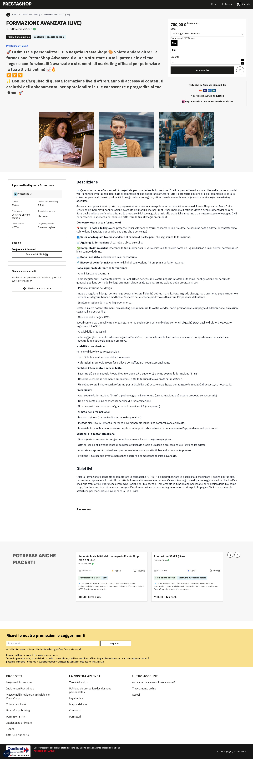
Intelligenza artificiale (19, 722)
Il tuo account (145, 676)
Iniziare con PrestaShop (20, 688)
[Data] (207, 33)
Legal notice (76, 698)
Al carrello (202, 70)
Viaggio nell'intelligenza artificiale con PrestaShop (28, 696)
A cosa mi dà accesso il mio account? (153, 682)
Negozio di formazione (19, 682)
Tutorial (10, 728)
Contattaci (75, 710)
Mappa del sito (78, 704)
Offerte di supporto (17, 735)
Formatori (75, 716)
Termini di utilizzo (79, 682)
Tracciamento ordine (144, 688)
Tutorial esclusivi (16, 704)
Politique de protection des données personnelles (90, 690)
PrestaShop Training (17, 46)
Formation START (16, 716)
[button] (7, 753)
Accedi (136, 694)
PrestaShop (25, 29)
